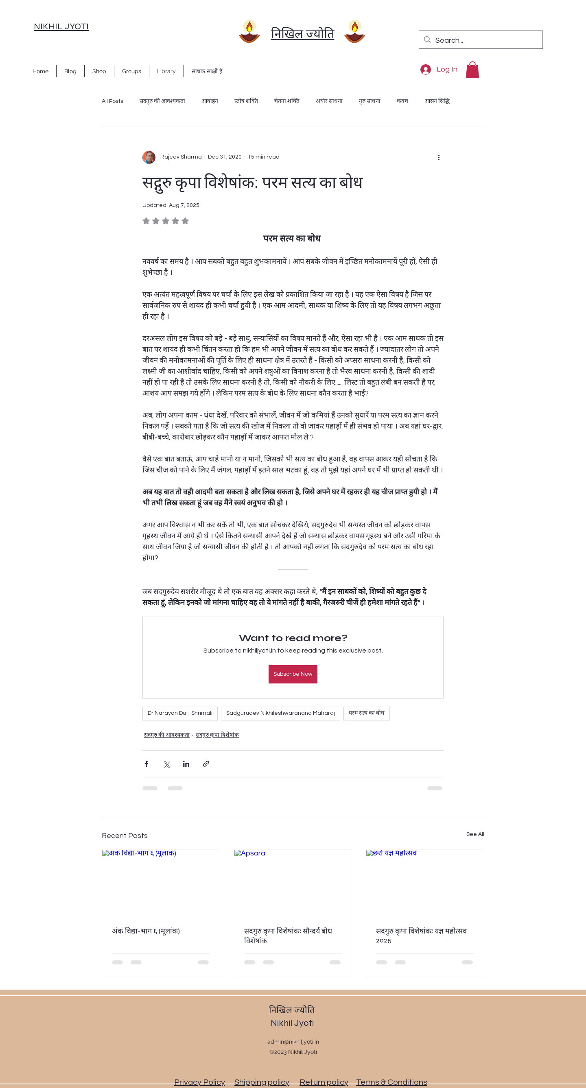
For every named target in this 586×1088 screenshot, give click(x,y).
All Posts (112, 101)
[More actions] (439, 157)
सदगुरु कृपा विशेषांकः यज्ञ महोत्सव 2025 (421, 935)
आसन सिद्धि (437, 101)
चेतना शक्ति (287, 101)
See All (475, 834)
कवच (402, 101)
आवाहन (209, 101)
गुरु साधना (369, 101)
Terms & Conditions (391, 1082)
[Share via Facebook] (146, 764)
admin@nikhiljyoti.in (293, 1041)
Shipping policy (261, 1082)
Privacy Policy (199, 1082)
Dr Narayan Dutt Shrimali (180, 713)
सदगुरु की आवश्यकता (162, 101)
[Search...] (480, 40)
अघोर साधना (329, 101)
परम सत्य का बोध (367, 713)
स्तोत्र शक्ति (246, 101)
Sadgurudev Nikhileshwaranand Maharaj (280, 713)
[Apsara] (293, 883)
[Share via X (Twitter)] (166, 764)
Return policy (324, 1082)
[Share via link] (206, 764)
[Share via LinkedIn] (186, 764)
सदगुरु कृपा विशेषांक (217, 735)
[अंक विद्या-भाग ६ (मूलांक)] (161, 883)
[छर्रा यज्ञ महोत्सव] (425, 883)
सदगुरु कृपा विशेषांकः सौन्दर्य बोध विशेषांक (288, 936)
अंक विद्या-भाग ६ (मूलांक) (146, 931)
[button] (472, 69)
